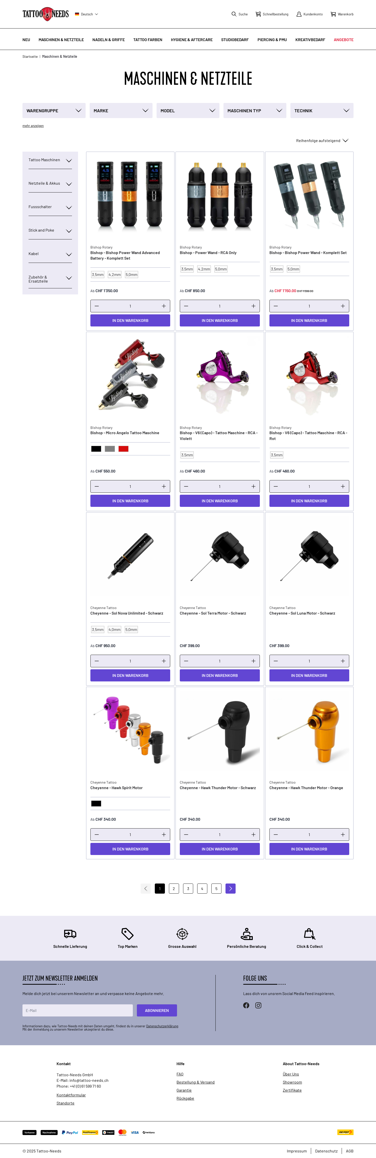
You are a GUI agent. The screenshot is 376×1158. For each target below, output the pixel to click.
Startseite (30, 56)
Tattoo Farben (147, 39)
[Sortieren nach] (321, 140)
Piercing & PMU (272, 39)
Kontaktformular (71, 1095)
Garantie (184, 1090)
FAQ (180, 1074)
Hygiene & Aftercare (192, 39)
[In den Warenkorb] (130, 320)
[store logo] (45, 14)
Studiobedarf (235, 39)
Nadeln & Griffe (108, 39)
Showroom (292, 1082)
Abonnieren (157, 1010)
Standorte (65, 1103)
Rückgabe (185, 1098)
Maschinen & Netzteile (61, 39)
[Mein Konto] (309, 14)
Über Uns (291, 1074)
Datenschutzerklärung (162, 1026)
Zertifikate (292, 1090)
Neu (26, 39)
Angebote (344, 39)
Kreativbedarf (310, 39)
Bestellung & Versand (196, 1082)
